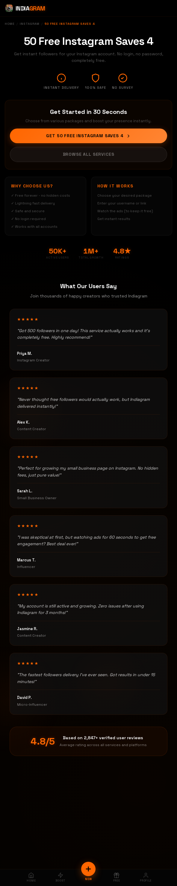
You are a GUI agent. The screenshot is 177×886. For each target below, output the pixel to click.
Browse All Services (88, 154)
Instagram (30, 24)
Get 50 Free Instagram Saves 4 (88, 135)
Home (10, 24)
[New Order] (88, 869)
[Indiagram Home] (25, 8)
